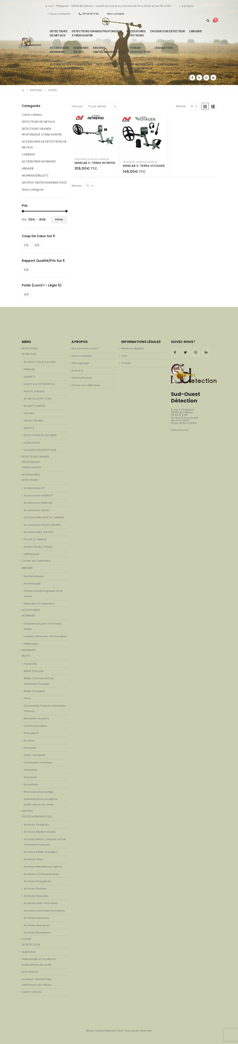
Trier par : (77, 106)
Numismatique (33, 576)
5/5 (26, 270)
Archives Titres (33, 859)
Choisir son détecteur (167, 31)
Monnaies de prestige (38, 792)
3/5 (26, 245)
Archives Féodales (36, 896)
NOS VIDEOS (105, 64)
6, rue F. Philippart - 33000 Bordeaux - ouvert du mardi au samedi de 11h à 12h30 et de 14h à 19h (108, 6)
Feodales (30, 748)
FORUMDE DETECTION (140, 50)
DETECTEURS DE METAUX (87, 159)
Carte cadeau (32, 115)
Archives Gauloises (37, 918)
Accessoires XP (34, 488)
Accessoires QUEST (37, 510)
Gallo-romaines (34, 755)
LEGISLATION (32, 443)
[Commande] (102, 106)
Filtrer (59, 219)
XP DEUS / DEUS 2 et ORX (40, 362)
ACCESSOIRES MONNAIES (39, 161)
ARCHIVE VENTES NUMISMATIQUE (109, 50)
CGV (124, 356)
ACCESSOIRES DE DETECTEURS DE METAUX (44, 144)
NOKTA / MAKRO (34, 391)
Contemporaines (35, 726)
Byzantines (31, 784)
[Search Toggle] (208, 20)
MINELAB (104, 159)
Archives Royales (35, 888)
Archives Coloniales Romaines (44, 911)
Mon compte (115, 14)
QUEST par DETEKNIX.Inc (39, 384)
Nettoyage (31, 644)
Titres (27, 698)
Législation (164, 48)
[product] (95, 134)
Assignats (30, 664)
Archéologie (32, 583)
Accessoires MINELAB (38, 503)
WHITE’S (29, 428)
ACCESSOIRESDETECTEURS (136, 33)
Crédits (126, 363)
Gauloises (30, 770)
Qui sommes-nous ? (85, 348)
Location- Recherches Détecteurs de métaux (135, 66)
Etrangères (31, 733)
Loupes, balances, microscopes (45, 636)
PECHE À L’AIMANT (35, 539)
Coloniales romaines (38, 762)
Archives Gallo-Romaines (41, 903)
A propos (186, 6)
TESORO (29, 413)
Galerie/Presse (81, 378)
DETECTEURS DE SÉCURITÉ (40, 435)
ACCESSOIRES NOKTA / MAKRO (44, 517)
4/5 (37, 245)
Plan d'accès (179, 430)
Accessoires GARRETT (38, 495)
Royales (29, 740)
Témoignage (80, 363)
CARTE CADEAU (168, 64)
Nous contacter (59, 14)
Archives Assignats (36, 825)
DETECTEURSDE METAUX (59, 33)
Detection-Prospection (39, 603)
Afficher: (181, 106)
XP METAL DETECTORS (38, 399)
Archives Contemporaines (41, 874)
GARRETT (29, 377)
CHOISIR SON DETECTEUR (40, 450)
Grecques (30, 777)
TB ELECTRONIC (33, 421)
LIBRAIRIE (195, 31)
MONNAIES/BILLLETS (35, 175)
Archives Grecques (37, 925)
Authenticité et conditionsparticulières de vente (71, 66)
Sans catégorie (32, 189)
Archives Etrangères (37, 881)
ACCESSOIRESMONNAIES (59, 50)
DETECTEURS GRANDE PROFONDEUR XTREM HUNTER (97, 33)
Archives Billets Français (40, 832)
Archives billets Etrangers (41, 852)
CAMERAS (28, 154)
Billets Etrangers (34, 691)
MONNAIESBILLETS (81, 50)
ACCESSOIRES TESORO (39, 532)
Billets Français (33, 671)
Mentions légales (132, 348)
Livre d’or (77, 370)
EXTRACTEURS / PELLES (38, 547)
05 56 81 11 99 (89, 14)
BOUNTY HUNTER (34, 406)
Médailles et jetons (36, 718)
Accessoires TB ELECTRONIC (42, 525)
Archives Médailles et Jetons (43, 867)
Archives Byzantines (37, 933)
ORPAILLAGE (31, 554)
